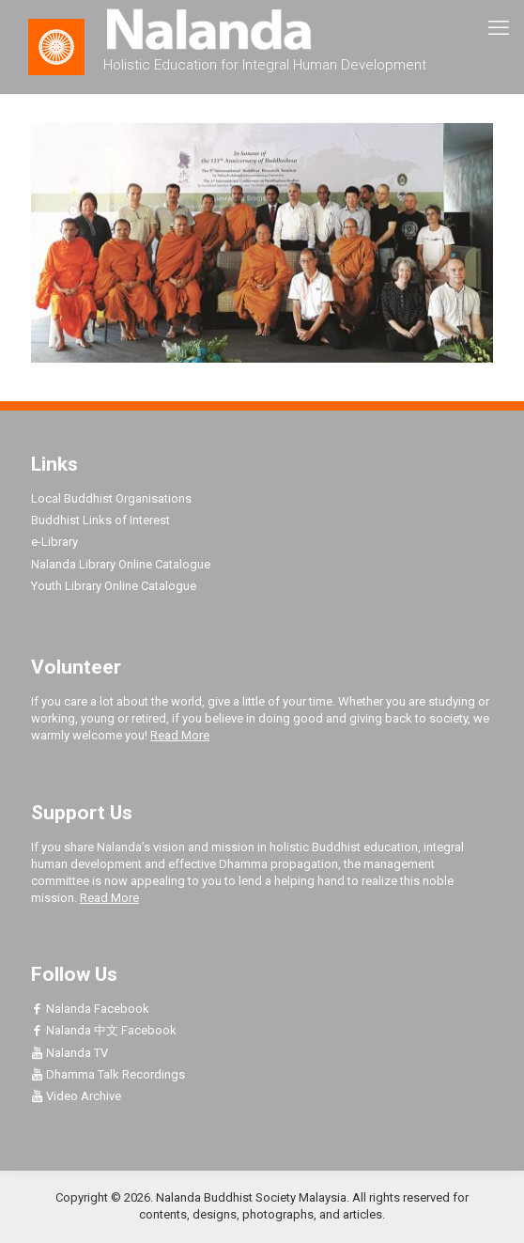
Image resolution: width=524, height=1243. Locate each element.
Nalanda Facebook (90, 1009)
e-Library (54, 542)
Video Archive (76, 1096)
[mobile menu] (499, 28)
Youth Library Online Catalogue (113, 586)
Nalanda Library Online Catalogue (120, 564)
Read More (179, 735)
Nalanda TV (69, 1053)
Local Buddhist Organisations (111, 498)
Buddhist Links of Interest (100, 520)
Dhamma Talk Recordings (108, 1074)
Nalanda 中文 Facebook (104, 1030)
